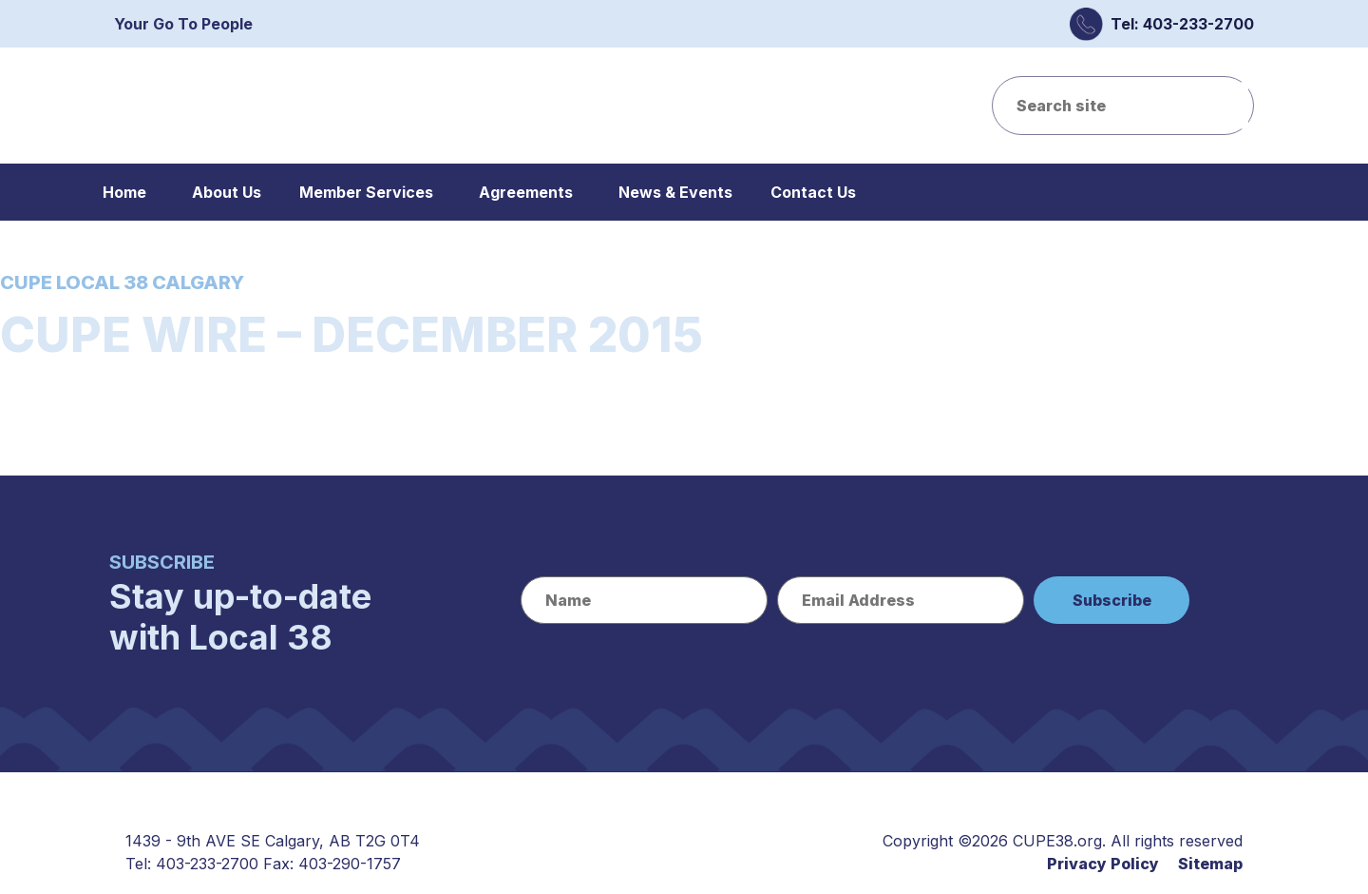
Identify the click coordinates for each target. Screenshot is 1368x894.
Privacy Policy (1103, 863)
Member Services (366, 192)
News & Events (675, 192)
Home (124, 192)
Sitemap (1210, 863)
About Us (226, 192)
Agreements (526, 192)
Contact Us (813, 192)
